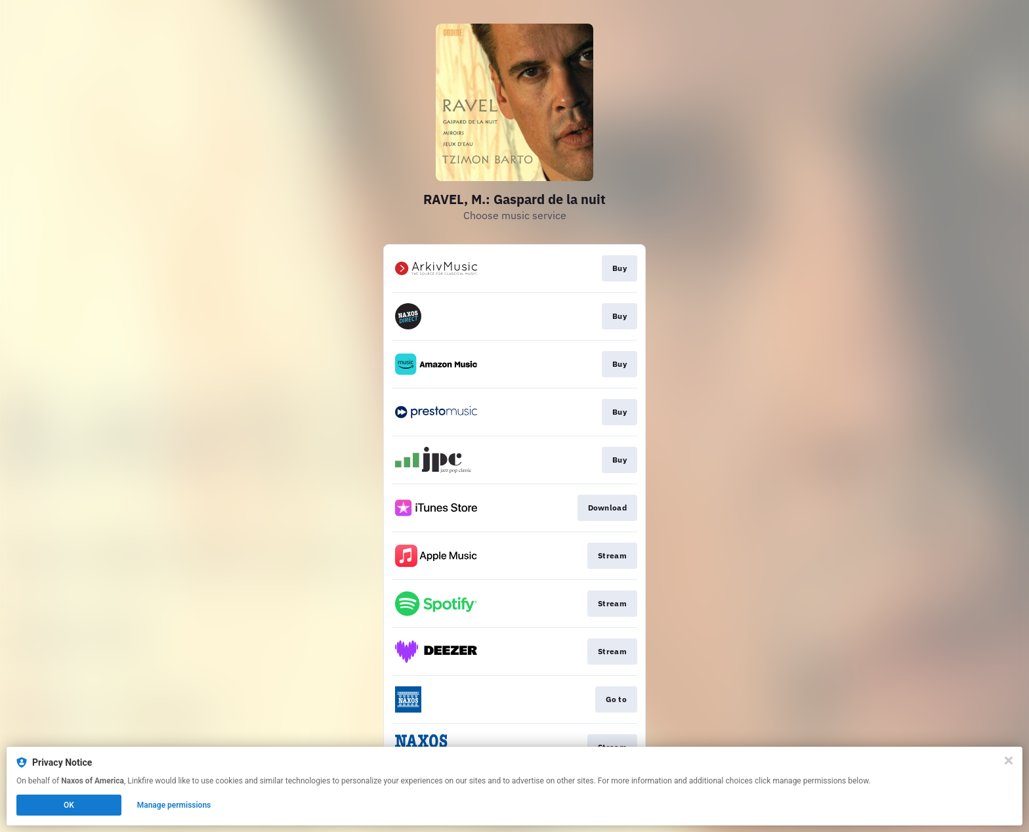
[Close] (1008, 760)
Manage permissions (174, 805)
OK (69, 805)
